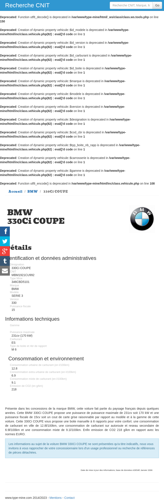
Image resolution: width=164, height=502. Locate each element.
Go (157, 5)
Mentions (56, 497)
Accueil (15, 191)
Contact (69, 497)
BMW (32, 191)
